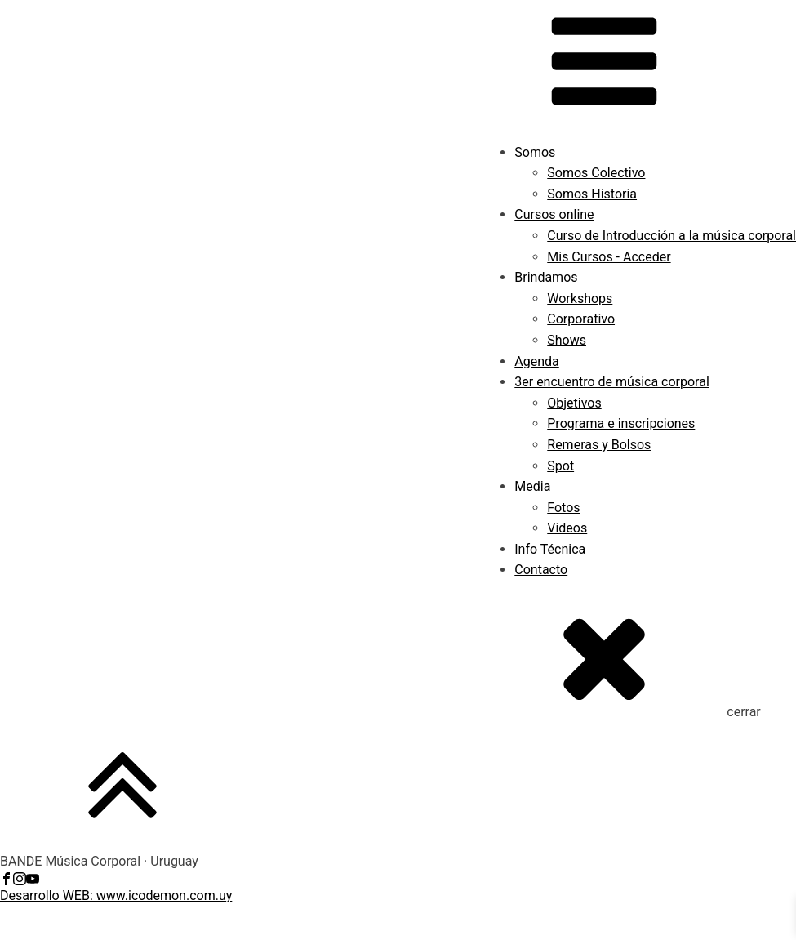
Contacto (540, 569)
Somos (534, 152)
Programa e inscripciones (621, 423)
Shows (566, 340)
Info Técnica (549, 549)
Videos (567, 528)
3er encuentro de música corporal (611, 382)
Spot (560, 466)
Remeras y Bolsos (599, 444)
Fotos (563, 507)
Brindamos (545, 277)
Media (532, 486)
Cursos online (554, 214)
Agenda (536, 361)
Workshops (579, 298)
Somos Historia (592, 194)
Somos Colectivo (596, 172)
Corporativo (581, 319)
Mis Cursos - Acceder (608, 257)
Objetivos (574, 403)
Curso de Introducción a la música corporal (671, 235)
